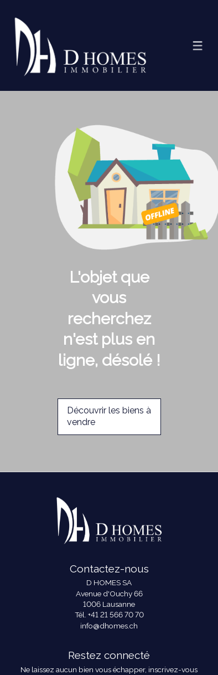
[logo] (80, 45)
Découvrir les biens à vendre (109, 416)
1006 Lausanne (109, 604)
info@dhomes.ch (109, 625)
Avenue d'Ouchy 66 (109, 593)
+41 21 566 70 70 (116, 614)
